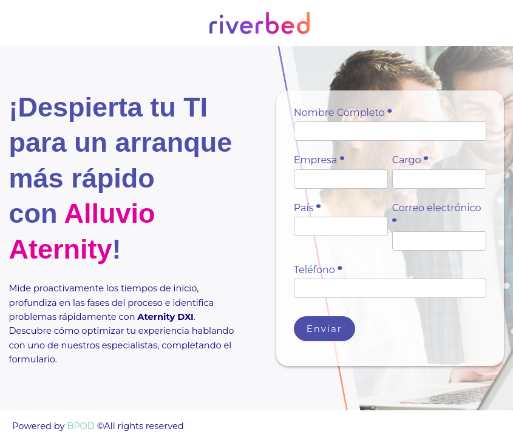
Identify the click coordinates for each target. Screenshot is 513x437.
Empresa (319, 160)
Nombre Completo (343, 112)
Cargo (410, 160)
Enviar (324, 328)
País (307, 208)
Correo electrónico (436, 215)
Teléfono (318, 270)
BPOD (79, 426)
